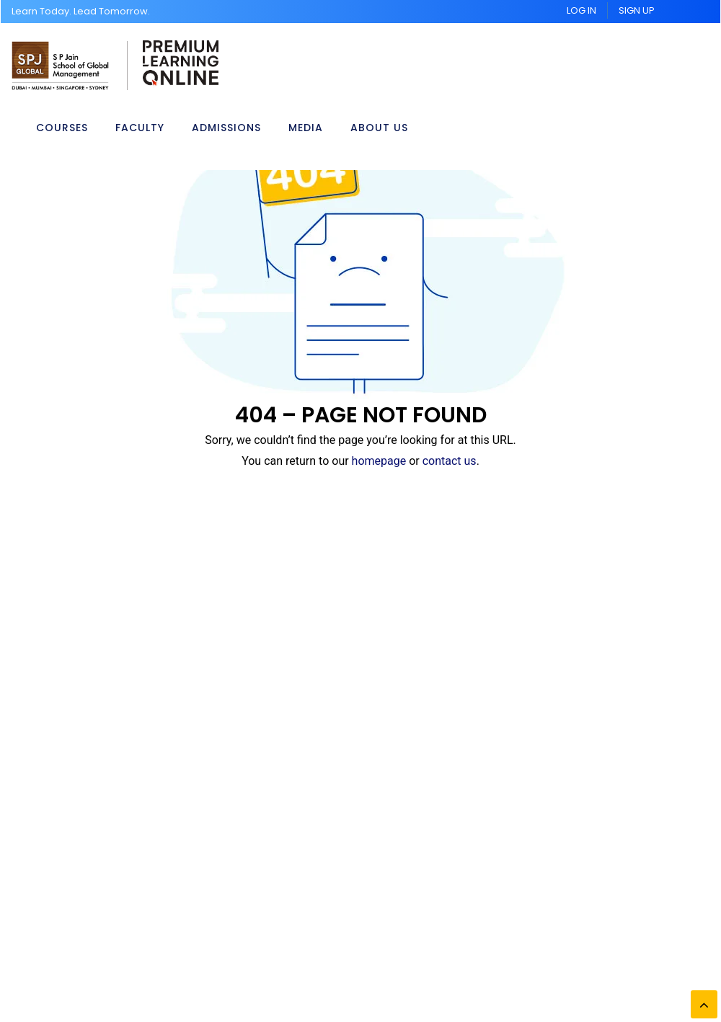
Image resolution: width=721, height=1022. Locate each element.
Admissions (226, 127)
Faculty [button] (139, 127)
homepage (379, 461)
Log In (581, 10)
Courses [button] (62, 127)
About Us (379, 127)
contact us (450, 461)
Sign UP (637, 10)
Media (305, 127)
